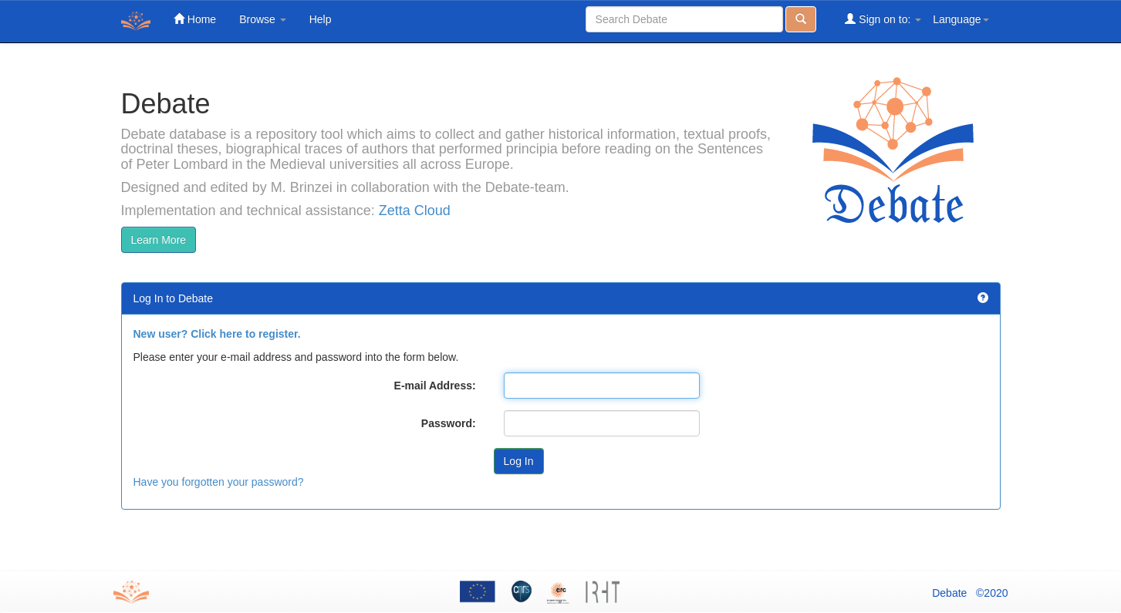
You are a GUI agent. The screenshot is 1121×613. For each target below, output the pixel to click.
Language (960, 19)
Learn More (159, 240)
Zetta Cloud (415, 210)
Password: (448, 423)
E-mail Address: (435, 385)
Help (320, 19)
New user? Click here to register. (217, 334)
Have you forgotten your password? (218, 482)
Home (195, 18)
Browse (262, 19)
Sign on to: (883, 18)
